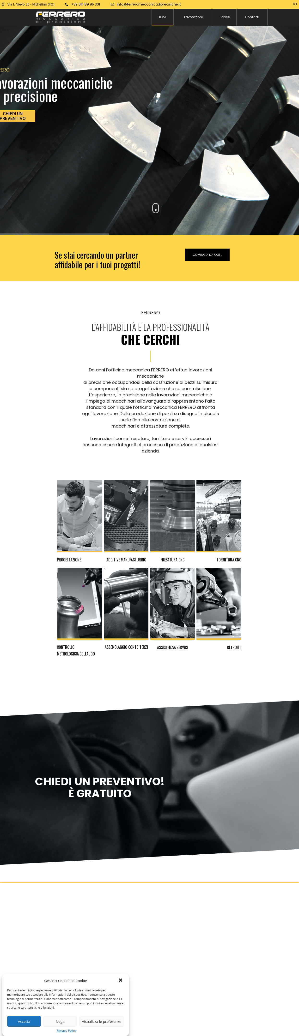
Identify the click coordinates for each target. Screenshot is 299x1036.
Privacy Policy (67, 1030)
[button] (121, 980)
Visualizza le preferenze (101, 1021)
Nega (60, 1021)
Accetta (24, 1021)
